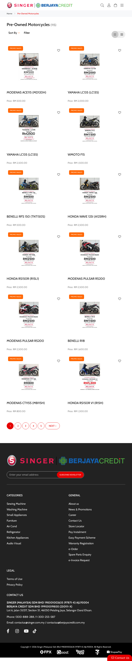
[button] (58, 50)
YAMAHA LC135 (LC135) (83, 92)
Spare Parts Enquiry (80, 554)
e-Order (73, 549)
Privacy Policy (15, 584)
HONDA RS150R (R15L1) (23, 279)
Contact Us (75, 520)
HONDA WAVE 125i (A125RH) (87, 216)
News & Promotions (80, 509)
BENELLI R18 (76, 341)
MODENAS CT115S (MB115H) (26, 403)
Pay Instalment (77, 532)
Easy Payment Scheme (82, 537)
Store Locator (76, 526)
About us (74, 503)
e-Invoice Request (79, 560)
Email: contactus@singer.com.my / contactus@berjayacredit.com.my (46, 622)
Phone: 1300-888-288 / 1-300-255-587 (31, 616)
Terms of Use (14, 579)
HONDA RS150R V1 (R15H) (85, 403)
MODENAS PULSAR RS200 (86, 279)
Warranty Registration (81, 543)
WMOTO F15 (76, 154)
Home (10, 13)
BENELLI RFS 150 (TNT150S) (26, 216)
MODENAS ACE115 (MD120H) (26, 92)
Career (72, 515)
